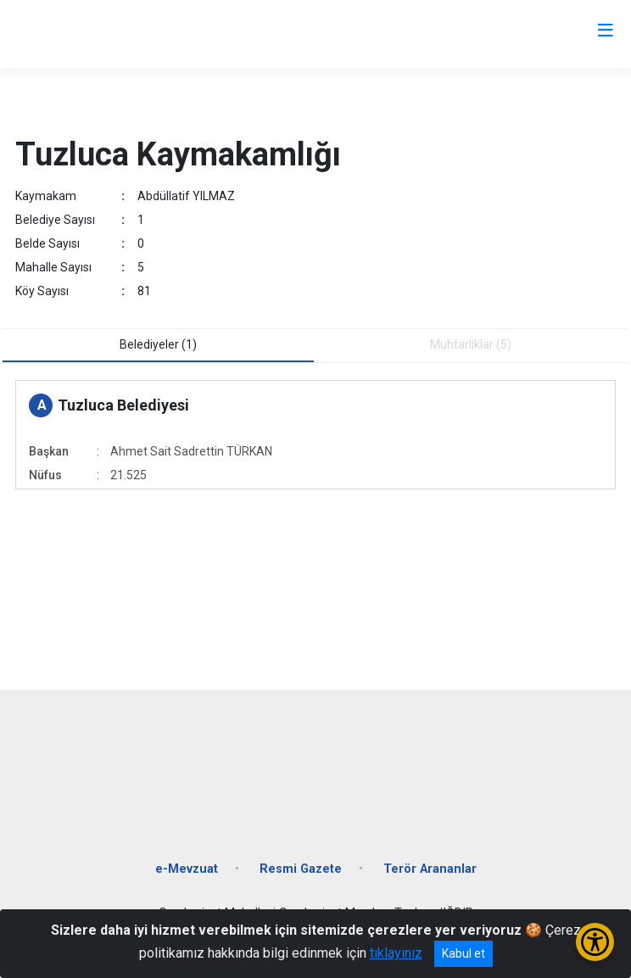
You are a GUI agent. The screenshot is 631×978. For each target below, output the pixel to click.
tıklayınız (396, 953)
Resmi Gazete (301, 869)
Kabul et (463, 953)
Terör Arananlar (430, 869)
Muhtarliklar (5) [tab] (470, 344)
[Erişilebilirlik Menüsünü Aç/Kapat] (595, 942)
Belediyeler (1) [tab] (158, 344)
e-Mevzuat (186, 869)
